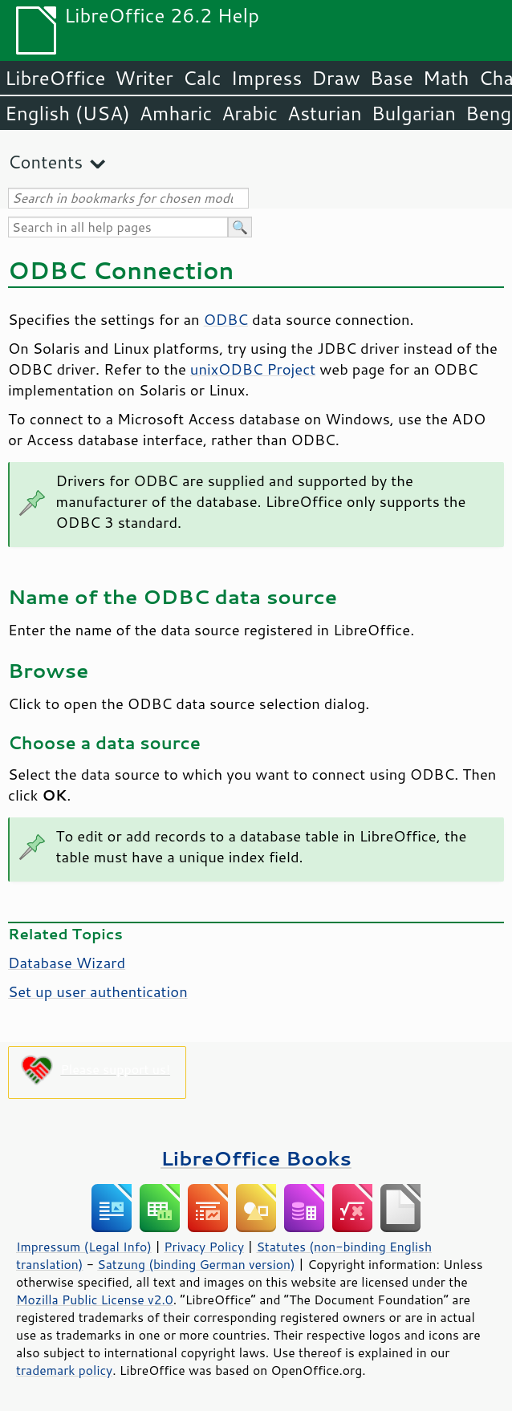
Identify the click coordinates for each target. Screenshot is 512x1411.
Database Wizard (66, 962)
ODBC (226, 319)
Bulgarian (414, 113)
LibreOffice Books (256, 1158)
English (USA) (67, 113)
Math (446, 77)
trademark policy (64, 1370)
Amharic (176, 113)
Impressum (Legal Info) (84, 1246)
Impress (267, 77)
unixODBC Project (252, 369)
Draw (335, 77)
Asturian (324, 113)
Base (391, 77)
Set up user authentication (98, 991)
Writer (144, 77)
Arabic (249, 113)
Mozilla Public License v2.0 (94, 1299)
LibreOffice (55, 77)
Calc (202, 77)
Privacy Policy (204, 1246)
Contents (45, 161)
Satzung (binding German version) (196, 1264)
